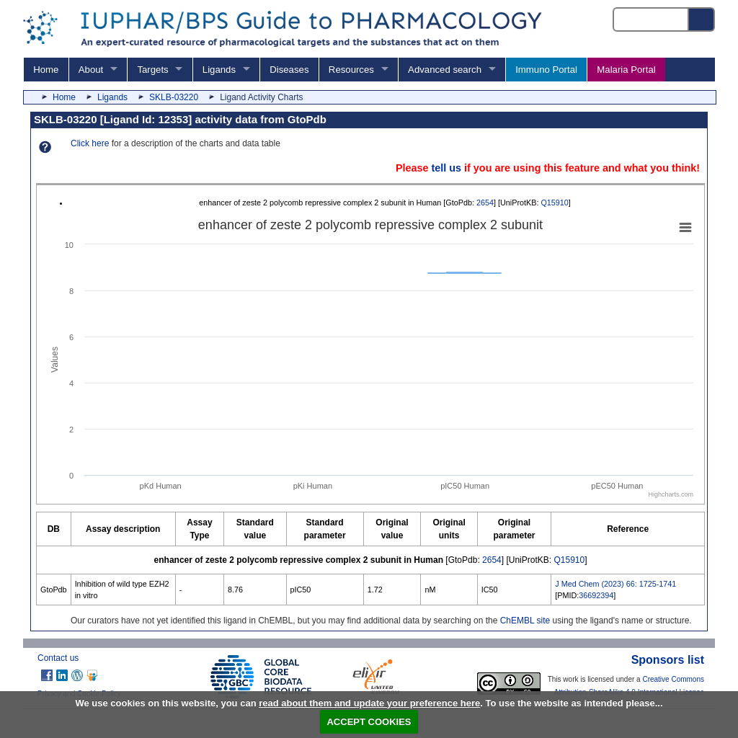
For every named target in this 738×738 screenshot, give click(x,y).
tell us (446, 168)
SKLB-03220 (173, 97)
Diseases (289, 69)
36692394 (596, 595)
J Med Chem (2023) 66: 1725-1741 (615, 583)
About (91, 69)
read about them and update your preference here (369, 703)
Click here (90, 143)
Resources (351, 69)
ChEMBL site (525, 620)
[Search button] (702, 19)
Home (45, 69)
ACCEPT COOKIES (368, 721)
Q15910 (554, 202)
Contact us (58, 658)
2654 (485, 202)
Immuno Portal (546, 69)
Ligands (219, 69)
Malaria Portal (626, 69)
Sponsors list (667, 660)
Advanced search (444, 69)
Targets (152, 69)
